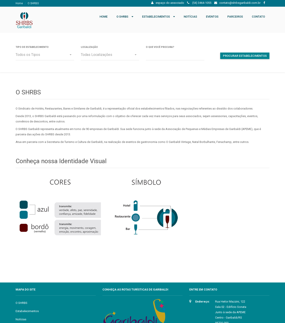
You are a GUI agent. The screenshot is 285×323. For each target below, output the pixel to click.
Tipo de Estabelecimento (32, 47)
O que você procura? (160, 47)
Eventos (212, 16)
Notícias (190, 16)
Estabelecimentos (156, 16)
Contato (258, 16)
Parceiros (235, 16)
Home (19, 3)
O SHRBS (122, 16)
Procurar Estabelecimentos (245, 55)
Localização (89, 47)
